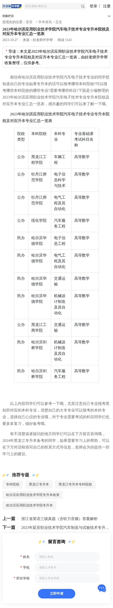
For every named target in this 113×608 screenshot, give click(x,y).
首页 (29, 22)
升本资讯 (45, 22)
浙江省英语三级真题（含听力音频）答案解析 (59, 519)
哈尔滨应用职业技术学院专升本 (29, 505)
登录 (93, 6)
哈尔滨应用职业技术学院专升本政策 (32, 495)
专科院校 (12, 484)
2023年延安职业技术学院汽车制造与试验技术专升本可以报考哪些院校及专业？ (66, 528)
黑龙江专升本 (39, 484)
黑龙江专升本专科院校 (75, 484)
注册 (107, 6)
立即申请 (56, 593)
